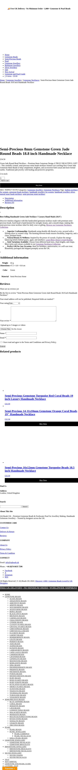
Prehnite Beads (17, 672)
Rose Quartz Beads (19, 683)
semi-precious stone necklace (34, 194)
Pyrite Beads (16, 677)
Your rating (4, 303)
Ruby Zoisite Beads (19, 685)
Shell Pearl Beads (18, 741)
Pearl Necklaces (22, 739)
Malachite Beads (18, 715)
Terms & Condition (7, 556)
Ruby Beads (15, 681)
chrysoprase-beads (19, 632)
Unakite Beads (17, 726)
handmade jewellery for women (41, 192)
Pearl (7, 61)
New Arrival (9, 72)
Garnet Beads (16, 638)
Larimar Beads (17, 657)
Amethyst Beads (18, 606)
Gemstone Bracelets (20, 747)
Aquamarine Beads (19, 610)
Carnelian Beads (18, 621)
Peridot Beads (16, 644)
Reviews (3, 539)
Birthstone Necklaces (20, 754)
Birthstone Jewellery (13, 65)
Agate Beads (16, 602)
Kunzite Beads (17, 651)
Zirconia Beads (17, 728)
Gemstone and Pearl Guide (15, 74)
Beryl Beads (16, 614)
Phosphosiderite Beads (21, 670)
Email (3, 341)
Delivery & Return (7, 534)
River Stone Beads (18, 722)
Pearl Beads (15, 732)
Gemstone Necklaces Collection (48, 244)
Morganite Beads (18, 666)
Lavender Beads (17, 659)
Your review (5, 324)
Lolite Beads (16, 642)
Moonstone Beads (18, 664)
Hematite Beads (17, 709)
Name (3, 336)
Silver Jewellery (11, 68)
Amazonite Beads (18, 604)
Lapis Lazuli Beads (19, 655)
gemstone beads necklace (19, 192)
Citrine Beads (16, 625)
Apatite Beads (16, 608)
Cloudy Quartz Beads (20, 627)
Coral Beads (16, 707)
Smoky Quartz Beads (20, 689)
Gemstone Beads (11, 57)
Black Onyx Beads (19, 617)
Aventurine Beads (18, 612)
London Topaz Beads (19, 713)
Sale (6, 70)
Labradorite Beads (19, 653)
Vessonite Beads (18, 700)
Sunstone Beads (17, 692)
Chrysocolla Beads (19, 634)
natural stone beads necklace (11, 194)
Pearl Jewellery (18, 734)
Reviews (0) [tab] (9, 203)
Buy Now (39, 185)
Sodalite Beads (17, 724)
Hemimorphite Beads (20, 640)
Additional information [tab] (13, 200)
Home (7, 55)
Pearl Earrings (21, 737)
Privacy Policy (5, 552)
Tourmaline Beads (19, 696)
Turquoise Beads (18, 698)
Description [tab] (9, 198)
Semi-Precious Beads (13, 59)
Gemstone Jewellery (12, 63)
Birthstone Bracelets (20, 752)
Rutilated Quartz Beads (21, 687)
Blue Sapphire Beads (19, 704)
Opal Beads (15, 668)
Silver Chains (16, 758)
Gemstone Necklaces (31, 80)
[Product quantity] (2, 178)
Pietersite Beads (18, 674)
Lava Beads (15, 711)
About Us (3, 548)
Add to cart (5, 181)
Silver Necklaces (18, 760)
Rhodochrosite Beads (20, 679)
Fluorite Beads (17, 636)
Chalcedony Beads (19, 623)
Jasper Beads (16, 649)
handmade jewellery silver (65, 192)
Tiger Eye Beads (17, 694)
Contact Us (4, 530)
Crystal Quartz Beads (20, 629)
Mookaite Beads (18, 717)
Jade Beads (15, 647)
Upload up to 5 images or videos (13, 328)
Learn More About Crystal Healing (59, 240)
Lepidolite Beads (18, 662)
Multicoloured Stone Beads (23, 719)
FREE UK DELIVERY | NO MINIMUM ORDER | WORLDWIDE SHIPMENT (38, 590)
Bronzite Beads (17, 619)
